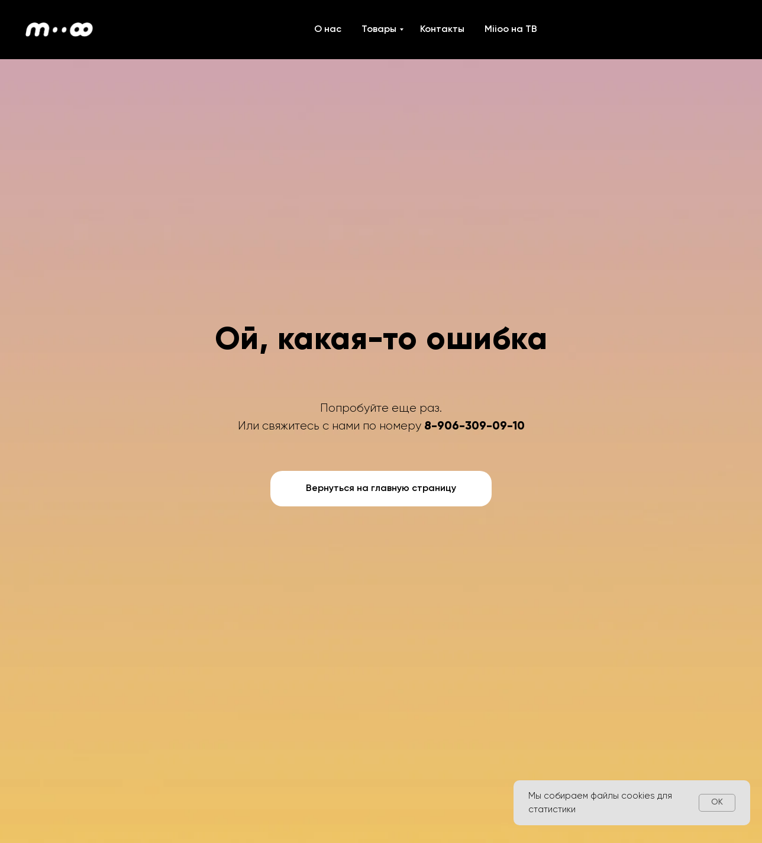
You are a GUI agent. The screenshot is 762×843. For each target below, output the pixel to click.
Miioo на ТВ (511, 29)
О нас (327, 29)
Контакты (442, 29)
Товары (378, 29)
